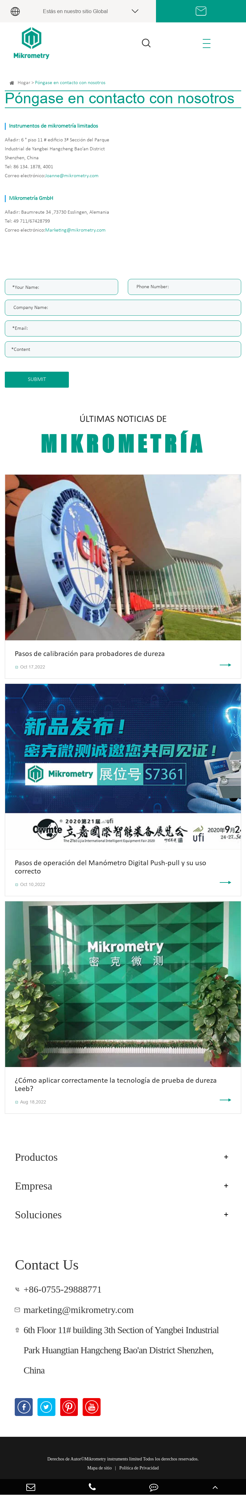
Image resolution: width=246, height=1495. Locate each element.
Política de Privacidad (139, 1468)
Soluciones (38, 1215)
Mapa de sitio (99, 1468)
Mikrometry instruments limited (113, 1459)
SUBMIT (37, 379)
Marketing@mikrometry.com (75, 230)
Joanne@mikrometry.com (72, 175)
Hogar (24, 82)
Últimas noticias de (123, 436)
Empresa (33, 1186)
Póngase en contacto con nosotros (70, 82)
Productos (36, 1157)
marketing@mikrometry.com (78, 1310)
